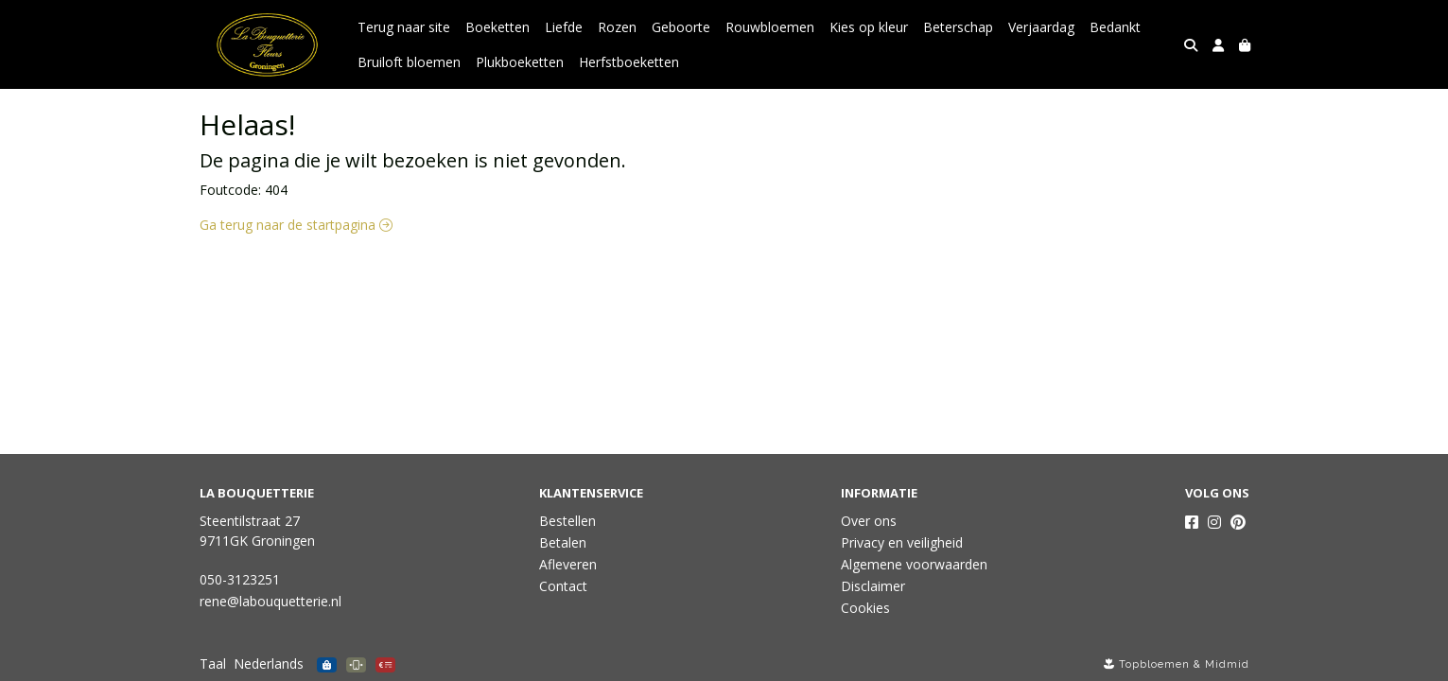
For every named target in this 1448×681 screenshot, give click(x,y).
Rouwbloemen (769, 27)
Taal (213, 663)
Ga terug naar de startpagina (296, 225)
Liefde (564, 27)
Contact (563, 586)
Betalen (562, 542)
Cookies (865, 608)
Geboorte (681, 27)
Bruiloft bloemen (409, 62)
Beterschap (958, 27)
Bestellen (567, 521)
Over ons (869, 521)
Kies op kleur (868, 27)
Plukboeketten (520, 62)
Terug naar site (404, 27)
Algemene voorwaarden (914, 564)
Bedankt (1115, 27)
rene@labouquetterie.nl (270, 601)
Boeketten (497, 27)
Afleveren (568, 564)
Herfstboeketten (629, 62)
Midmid (1227, 664)
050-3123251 (240, 579)
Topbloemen (1154, 664)
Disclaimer (873, 586)
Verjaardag (1041, 27)
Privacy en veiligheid (902, 542)
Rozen (617, 27)
